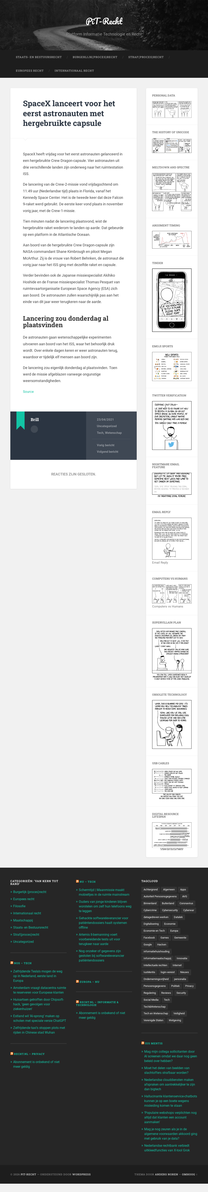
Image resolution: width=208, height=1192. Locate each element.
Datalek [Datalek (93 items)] (181, 926)
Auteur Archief (34, 430)
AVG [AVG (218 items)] (188, 897)
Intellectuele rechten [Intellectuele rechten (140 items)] (156, 975)
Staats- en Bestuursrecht (39, 58)
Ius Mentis (154, 1055)
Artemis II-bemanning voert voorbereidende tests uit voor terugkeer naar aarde (101, 943)
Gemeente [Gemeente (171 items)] (182, 947)
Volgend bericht (107, 453)
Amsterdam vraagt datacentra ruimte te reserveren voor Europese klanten (36, 991)
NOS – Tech (23, 963)
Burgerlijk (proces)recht (31, 893)
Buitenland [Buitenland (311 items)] (170, 904)
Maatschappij (23, 921)
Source (28, 392)
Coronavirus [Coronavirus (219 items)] (151, 911)
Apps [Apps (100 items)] (186, 890)
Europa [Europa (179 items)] (176, 940)
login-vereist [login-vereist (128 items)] (169, 982)
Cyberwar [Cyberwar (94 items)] (172, 918)
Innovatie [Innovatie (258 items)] (185, 968)
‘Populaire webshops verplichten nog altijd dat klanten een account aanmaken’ (170, 1126)
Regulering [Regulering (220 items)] (165, 1003)
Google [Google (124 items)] (148, 954)
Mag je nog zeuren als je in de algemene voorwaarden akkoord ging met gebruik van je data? (169, 1142)
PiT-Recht (104, 21)
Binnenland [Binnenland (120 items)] (151, 904)
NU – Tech (88, 883)
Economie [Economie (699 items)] (171, 932)
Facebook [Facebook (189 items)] (150, 947)
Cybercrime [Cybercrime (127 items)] (172, 911)
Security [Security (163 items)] (149, 1010)
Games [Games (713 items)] (165, 947)
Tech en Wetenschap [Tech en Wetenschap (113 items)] (156, 1024)
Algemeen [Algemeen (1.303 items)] (171, 890)
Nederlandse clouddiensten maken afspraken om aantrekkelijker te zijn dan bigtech (170, 1094)
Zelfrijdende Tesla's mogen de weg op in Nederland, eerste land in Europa (39, 975)
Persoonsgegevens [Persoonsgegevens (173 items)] (156, 996)
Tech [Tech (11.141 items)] (183, 1010)
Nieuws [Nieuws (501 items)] (187, 982)
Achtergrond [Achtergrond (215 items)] (151, 890)
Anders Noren (166, 1182)
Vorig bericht (105, 446)
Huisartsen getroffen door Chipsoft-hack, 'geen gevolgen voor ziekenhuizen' (36, 1007)
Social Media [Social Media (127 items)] (167, 1010)
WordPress (81, 1182)
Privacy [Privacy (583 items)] (148, 1003)
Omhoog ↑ (189, 1182)
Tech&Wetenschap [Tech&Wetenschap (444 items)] (155, 1017)
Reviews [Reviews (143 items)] (182, 1003)
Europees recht (25, 900)
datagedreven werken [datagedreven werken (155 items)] (157, 926)
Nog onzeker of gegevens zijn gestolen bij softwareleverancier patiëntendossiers (103, 959)
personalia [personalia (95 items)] (183, 989)
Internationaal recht (28, 914)
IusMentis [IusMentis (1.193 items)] (150, 982)
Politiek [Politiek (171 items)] (177, 996)
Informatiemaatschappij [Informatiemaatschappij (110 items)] (159, 968)
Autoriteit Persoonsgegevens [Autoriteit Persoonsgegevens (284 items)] (162, 897)
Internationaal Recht (74, 72)
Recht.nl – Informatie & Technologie (98, 1007)
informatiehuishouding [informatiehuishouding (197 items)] (158, 961)
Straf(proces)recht (27, 935)
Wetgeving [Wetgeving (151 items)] (177, 1031)
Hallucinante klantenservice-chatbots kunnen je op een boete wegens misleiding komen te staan (170, 1110)
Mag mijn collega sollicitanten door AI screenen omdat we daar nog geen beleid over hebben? (169, 1067)
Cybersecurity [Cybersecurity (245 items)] (152, 918)
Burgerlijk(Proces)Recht (95, 58)
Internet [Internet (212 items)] (179, 975)
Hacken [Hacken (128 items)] (163, 954)
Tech (100, 434)
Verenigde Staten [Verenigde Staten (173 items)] (154, 1031)
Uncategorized (107, 427)
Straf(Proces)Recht (146, 58)
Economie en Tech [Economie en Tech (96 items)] (155, 940)
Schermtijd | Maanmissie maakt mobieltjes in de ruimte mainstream (103, 895)
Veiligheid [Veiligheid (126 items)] (181, 1024)
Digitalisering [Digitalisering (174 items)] (152, 932)
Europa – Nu (90, 985)
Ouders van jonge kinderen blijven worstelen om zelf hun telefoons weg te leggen (104, 911)
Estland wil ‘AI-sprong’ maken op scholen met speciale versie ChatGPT (38, 1023)
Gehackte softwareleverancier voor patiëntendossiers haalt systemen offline (102, 927)
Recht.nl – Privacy (30, 1061)
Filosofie (19, 907)
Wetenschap (113, 434)
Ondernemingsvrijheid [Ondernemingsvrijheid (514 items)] (157, 989)
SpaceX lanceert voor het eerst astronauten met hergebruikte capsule (72, 114)
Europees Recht (30, 72)
